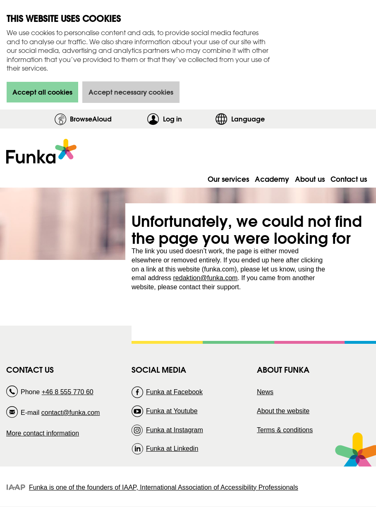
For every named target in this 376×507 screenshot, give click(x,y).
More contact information (42, 433)
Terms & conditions (285, 429)
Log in (187, 118)
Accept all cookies (42, 92)
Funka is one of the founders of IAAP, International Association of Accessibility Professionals (163, 487)
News (265, 391)
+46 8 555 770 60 (67, 391)
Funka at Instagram (174, 429)
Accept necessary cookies (131, 92)
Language (248, 118)
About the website (283, 410)
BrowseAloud (91, 118)
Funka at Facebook (174, 391)
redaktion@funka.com (205, 277)
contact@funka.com (70, 412)
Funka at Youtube (172, 410)
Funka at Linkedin (172, 448)
